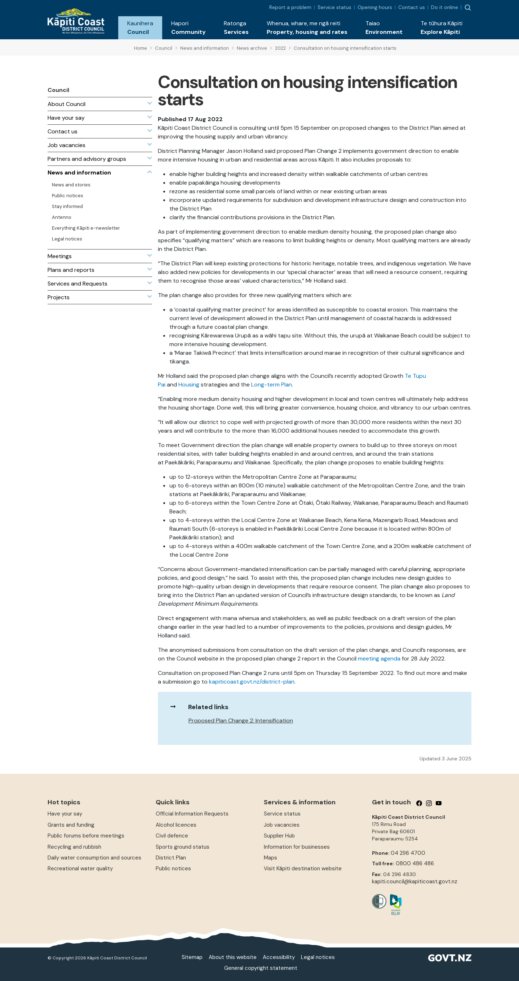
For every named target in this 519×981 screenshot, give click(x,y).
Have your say (65, 813)
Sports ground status (182, 846)
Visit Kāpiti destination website (303, 868)
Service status (334, 7)
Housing (188, 384)
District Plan (171, 857)
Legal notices (318, 957)
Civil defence (172, 835)
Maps (270, 857)
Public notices (173, 868)
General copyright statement (260, 968)
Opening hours (375, 7)
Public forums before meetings (86, 835)
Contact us (411, 7)
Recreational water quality (80, 868)
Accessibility (279, 957)
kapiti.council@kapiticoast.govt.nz (414, 881)
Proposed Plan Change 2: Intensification (240, 720)
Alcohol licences (176, 824)
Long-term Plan (271, 384)
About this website (233, 957)
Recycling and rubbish (74, 846)
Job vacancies (282, 824)
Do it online (444, 7)
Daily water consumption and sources (94, 857)
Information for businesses (297, 846)
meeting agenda (379, 658)
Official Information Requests (192, 813)
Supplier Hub (279, 835)
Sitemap (192, 957)
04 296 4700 (408, 853)
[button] (140, 27)
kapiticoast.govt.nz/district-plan (251, 681)
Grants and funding (71, 824)
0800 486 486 (415, 863)
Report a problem (290, 7)
